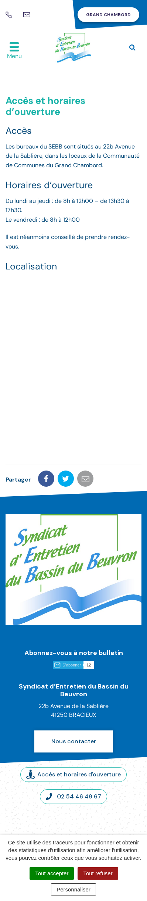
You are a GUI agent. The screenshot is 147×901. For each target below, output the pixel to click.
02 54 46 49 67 (73, 796)
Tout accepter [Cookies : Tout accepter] (51, 873)
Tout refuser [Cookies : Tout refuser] (97, 873)
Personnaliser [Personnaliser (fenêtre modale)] (73, 889)
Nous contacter (73, 741)
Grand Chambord (108, 15)
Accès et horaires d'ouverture (73, 775)
